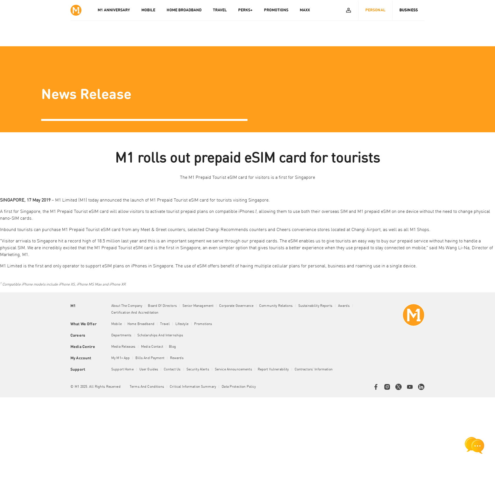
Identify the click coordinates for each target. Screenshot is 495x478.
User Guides (148, 369)
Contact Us (172, 369)
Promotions (203, 324)
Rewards (177, 358)
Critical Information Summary (193, 387)
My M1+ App (120, 358)
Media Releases (123, 347)
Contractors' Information (314, 369)
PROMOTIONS (276, 10)
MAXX (305, 10)
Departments (121, 335)
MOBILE (148, 10)
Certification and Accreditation (134, 313)
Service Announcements (233, 369)
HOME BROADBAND (184, 10)
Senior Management (198, 306)
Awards (344, 306)
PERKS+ (245, 10)
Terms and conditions (147, 387)
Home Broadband (140, 324)
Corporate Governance (236, 306)
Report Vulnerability (273, 369)
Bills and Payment (149, 358)
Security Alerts (197, 369)
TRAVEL (220, 10)
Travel (165, 324)
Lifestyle (181, 324)
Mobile (116, 324)
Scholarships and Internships (160, 335)
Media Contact (152, 347)
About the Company (126, 306)
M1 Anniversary (114, 10)
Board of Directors (162, 306)
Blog (172, 347)
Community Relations (276, 306)
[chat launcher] (474, 445)
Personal (375, 10)
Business (408, 10)
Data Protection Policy (239, 387)
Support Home (122, 369)
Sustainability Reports (315, 306)
